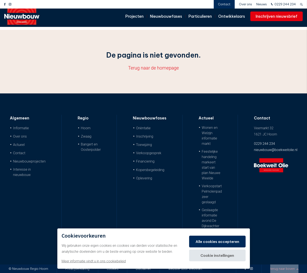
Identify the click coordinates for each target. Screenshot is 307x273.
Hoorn (85, 128)
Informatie (21, 128)
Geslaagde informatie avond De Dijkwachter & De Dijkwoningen (212, 223)
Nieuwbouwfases (166, 19)
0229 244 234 (283, 4)
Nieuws (261, 4)
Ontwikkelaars (231, 19)
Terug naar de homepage (153, 68)
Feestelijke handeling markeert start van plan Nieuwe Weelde (211, 165)
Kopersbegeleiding (150, 170)
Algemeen (19, 118)
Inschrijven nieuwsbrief (276, 19)
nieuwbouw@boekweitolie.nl (275, 150)
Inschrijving (144, 136)
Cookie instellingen (215, 255)
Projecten (134, 19)
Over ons (245, 4)
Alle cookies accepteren (216, 241)
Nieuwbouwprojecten (29, 161)
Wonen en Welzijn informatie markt (210, 136)
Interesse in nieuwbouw (22, 172)
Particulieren (200, 19)
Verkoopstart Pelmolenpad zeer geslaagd (212, 194)
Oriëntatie (143, 128)
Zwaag (86, 136)
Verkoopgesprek (148, 153)
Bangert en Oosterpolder (91, 147)
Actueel (19, 145)
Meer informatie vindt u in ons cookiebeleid (94, 261)
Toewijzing (144, 145)
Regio (83, 118)
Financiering (145, 161)
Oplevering (144, 178)
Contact (224, 4)
